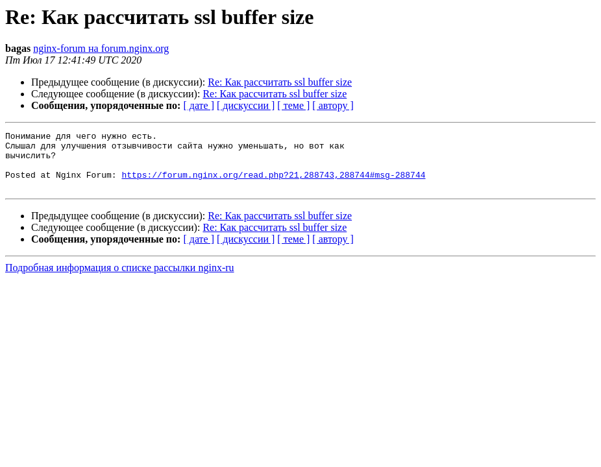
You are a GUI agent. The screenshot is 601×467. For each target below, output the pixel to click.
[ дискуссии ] (246, 105)
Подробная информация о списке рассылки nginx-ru (119, 279)
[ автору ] (332, 105)
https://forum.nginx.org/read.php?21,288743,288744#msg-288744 (273, 184)
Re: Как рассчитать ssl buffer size (280, 82)
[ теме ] (293, 105)
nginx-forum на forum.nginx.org (101, 48)
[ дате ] (198, 105)
